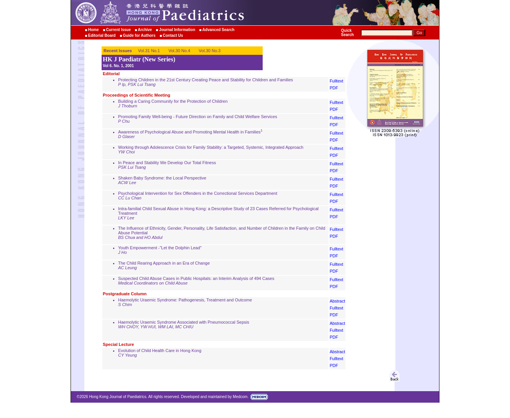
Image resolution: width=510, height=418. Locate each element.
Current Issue (118, 30)
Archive (145, 30)
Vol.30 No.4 (179, 50)
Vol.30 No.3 (209, 50)
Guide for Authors (139, 35)
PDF (334, 88)
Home (93, 30)
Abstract (337, 301)
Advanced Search (218, 30)
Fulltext (336, 81)
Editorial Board (102, 35)
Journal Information (177, 30)
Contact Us (173, 35)
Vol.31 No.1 (149, 50)
